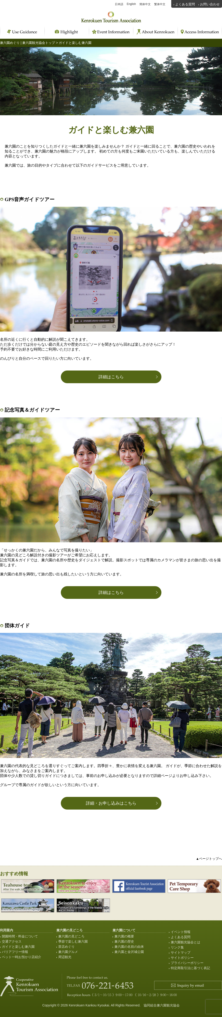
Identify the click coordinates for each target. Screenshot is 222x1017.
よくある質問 (185, 4)
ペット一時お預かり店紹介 (21, 957)
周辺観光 (64, 957)
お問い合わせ (210, 4)
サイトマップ (180, 952)
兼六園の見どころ (71, 936)
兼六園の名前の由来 (129, 946)
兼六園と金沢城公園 (129, 952)
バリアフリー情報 (15, 952)
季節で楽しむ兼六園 (73, 941)
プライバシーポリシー (187, 963)
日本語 (119, 4)
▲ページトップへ (209, 858)
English (131, 4)
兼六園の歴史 (124, 941)
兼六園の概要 (124, 936)
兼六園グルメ (68, 952)
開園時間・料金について (20, 936)
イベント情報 (180, 932)
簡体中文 (145, 4)
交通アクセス (12, 941)
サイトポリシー (182, 958)
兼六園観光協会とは (185, 942)
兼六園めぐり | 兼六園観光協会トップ (27, 43)
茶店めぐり (66, 946)
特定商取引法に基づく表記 (190, 968)
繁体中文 (159, 4)
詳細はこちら (111, 377)
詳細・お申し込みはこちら (111, 803)
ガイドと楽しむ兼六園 (18, 946)
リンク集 (177, 947)
